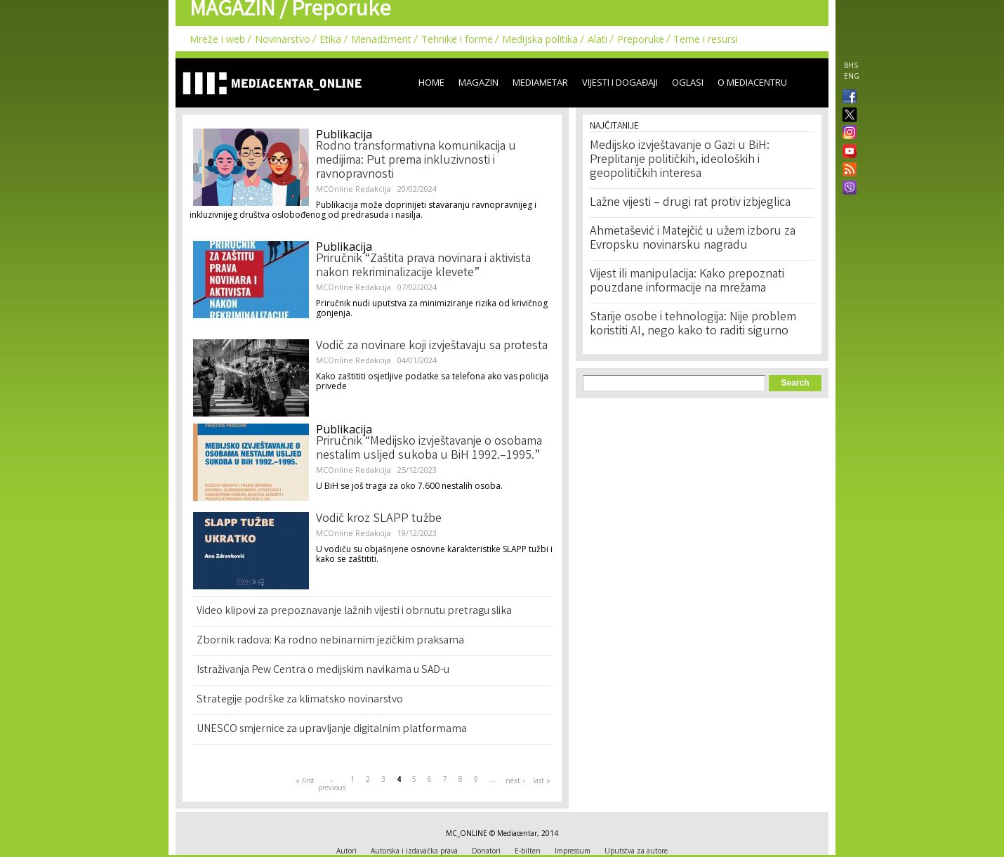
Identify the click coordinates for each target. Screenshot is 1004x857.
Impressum (572, 851)
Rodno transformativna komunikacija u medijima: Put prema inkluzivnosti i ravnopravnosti (416, 161)
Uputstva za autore (636, 851)
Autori (346, 851)
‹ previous (331, 784)
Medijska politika (540, 39)
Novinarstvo (282, 39)
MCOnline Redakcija (353, 188)
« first (305, 780)
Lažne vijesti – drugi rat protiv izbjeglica (690, 203)
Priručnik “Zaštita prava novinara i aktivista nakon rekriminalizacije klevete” (423, 266)
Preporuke (640, 39)
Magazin (478, 82)
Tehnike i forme (457, 39)
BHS (851, 65)
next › (515, 780)
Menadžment (381, 39)
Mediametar (540, 82)
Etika (330, 39)
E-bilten (528, 851)
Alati (597, 39)
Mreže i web (217, 39)
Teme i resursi (705, 39)
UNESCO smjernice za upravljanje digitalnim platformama (332, 729)
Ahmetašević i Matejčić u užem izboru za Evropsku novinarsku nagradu (692, 239)
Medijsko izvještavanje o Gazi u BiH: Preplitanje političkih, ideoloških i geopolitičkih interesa (679, 160)
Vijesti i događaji (620, 82)
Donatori (486, 851)
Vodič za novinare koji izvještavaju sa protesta (432, 346)
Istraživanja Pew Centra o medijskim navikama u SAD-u (323, 670)
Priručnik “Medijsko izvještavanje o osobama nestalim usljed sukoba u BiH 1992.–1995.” (429, 449)
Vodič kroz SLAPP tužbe (379, 519)
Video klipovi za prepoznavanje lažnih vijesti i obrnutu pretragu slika (354, 611)
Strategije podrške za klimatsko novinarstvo (300, 700)
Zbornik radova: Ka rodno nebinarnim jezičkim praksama (330, 641)
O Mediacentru (752, 82)
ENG (851, 76)
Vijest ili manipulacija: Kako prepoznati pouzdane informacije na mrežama (687, 282)
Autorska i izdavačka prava (414, 851)
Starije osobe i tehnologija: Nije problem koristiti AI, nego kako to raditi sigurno (693, 324)
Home (431, 82)
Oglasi (688, 82)
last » (541, 780)
